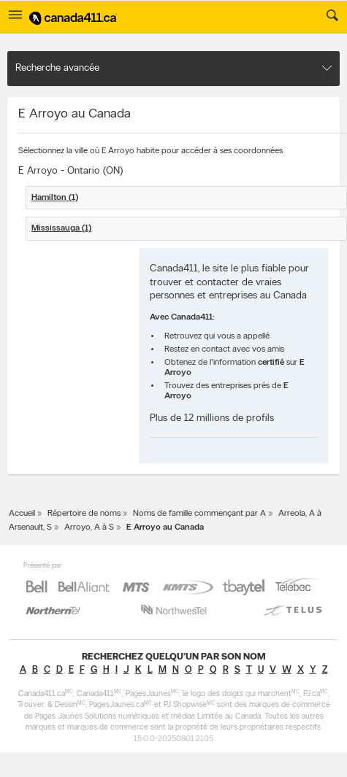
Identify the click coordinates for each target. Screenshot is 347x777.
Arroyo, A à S (89, 527)
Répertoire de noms (84, 513)
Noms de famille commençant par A (199, 513)
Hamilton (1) (54, 197)
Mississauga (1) (61, 228)
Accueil (22, 513)
